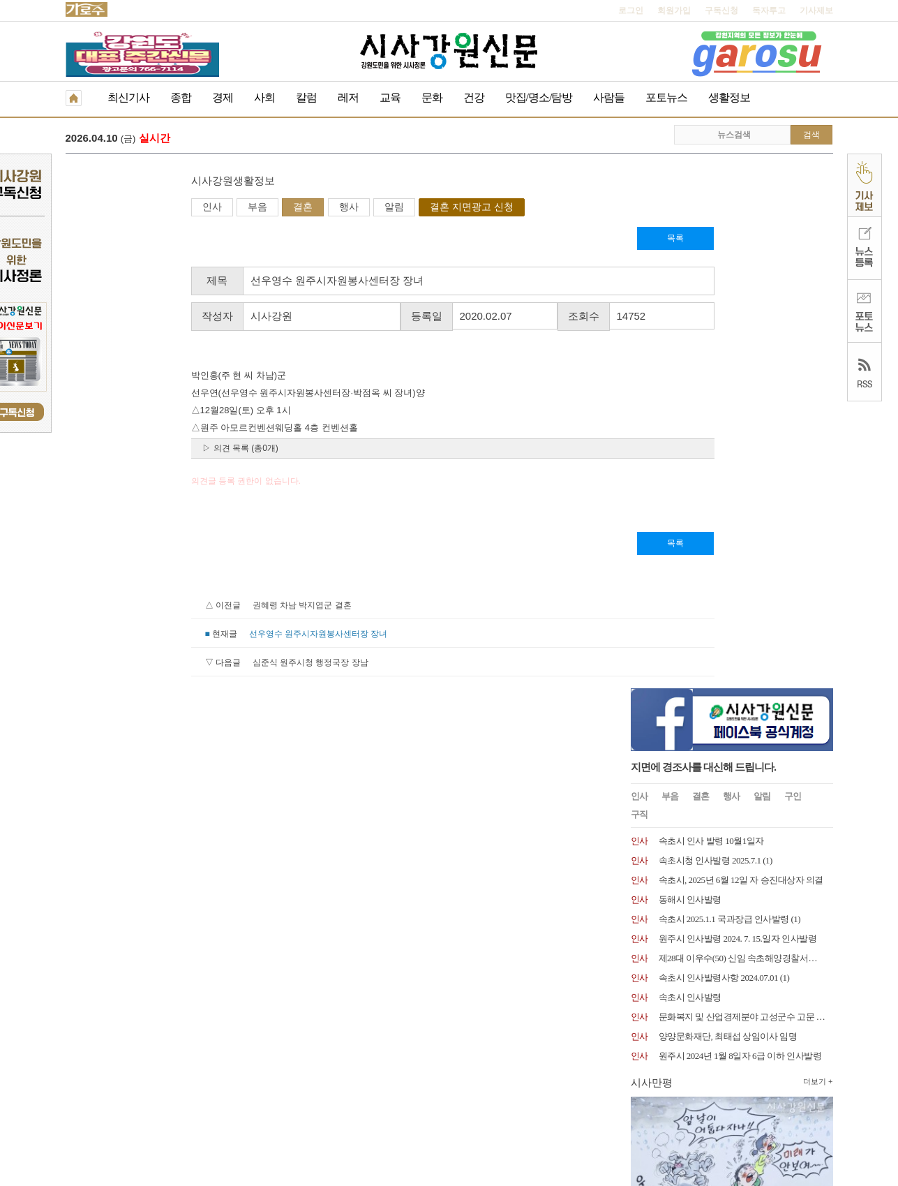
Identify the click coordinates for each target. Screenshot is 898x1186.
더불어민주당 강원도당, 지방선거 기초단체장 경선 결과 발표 (361, 139)
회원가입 (674, 10)
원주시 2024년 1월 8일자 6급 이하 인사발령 (740, 522)
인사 (86, 208)
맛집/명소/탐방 (539, 97)
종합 (180, 97)
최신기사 (128, 97)
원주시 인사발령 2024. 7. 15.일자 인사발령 (738, 405)
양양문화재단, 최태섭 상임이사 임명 (728, 503)
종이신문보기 (419, 1089)
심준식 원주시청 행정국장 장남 (185, 664)
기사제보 (816, 10)
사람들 (608, 97)
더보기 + (817, 548)
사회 (264, 97)
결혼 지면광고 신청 (346, 208)
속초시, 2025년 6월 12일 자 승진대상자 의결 (741, 346)
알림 (268, 208)
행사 (223, 208)
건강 (473, 97)
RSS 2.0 (230, 1088)
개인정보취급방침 (99, 1089)
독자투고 (769, 10)
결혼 (177, 208)
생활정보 (729, 97)
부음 (132, 208)
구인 (792, 263)
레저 (348, 97)
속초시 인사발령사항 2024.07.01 (719, 444)
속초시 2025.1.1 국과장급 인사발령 (724, 385)
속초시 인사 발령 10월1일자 (711, 307)
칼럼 (306, 97)
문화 (431, 97)
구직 (639, 281)
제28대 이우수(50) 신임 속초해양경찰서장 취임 (748, 425)
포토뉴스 (666, 97)
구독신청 (721, 10)
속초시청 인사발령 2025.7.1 (710, 327)
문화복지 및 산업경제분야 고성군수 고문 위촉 (746, 483)
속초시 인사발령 (690, 464)
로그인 (630, 10)
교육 (390, 97)
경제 (222, 97)
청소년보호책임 (174, 1089)
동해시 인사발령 (690, 366)
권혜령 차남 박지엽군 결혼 (176, 606)
